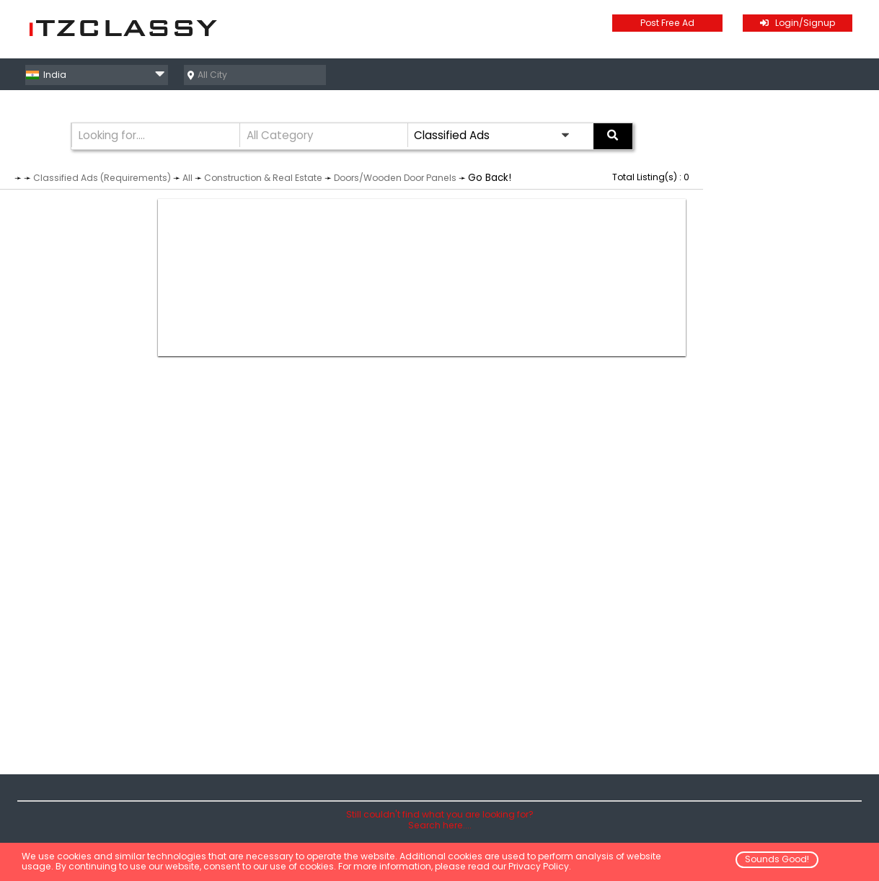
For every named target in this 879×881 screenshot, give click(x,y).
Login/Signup (797, 23)
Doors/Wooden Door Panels (395, 178)
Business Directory (813, 74)
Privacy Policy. (539, 866)
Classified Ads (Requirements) (102, 178)
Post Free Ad (667, 23)
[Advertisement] (422, 277)
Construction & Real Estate (263, 178)
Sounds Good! (777, 859)
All (187, 178)
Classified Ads (701, 74)
